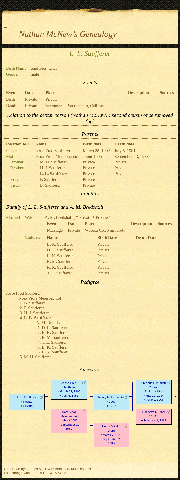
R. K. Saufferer (60, 267)
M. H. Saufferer (53, 162)
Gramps (32, 469)
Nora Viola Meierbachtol (57, 156)
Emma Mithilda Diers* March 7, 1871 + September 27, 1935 (111, 435)
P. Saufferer (50, 179)
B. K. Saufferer (60, 244)
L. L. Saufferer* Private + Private (26, 402)
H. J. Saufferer (52, 167)
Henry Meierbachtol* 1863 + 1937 (111, 402)
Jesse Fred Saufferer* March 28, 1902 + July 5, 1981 (68, 389)
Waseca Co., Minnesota (105, 230)
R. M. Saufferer (60, 261)
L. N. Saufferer (60, 255)
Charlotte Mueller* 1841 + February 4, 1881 (153, 416)
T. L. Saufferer (59, 273)
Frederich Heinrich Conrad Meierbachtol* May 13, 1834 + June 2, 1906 (153, 391)
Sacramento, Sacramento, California (76, 105)
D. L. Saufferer (60, 250)
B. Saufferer (50, 185)
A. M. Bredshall (58, 217)
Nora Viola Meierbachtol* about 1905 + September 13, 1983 (69, 420)
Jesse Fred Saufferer (53, 150)
